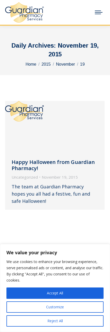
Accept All (55, 293)
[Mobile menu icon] (98, 12)
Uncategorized (25, 177)
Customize (55, 306)
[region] (55, 288)
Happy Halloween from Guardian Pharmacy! (53, 165)
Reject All (55, 320)
